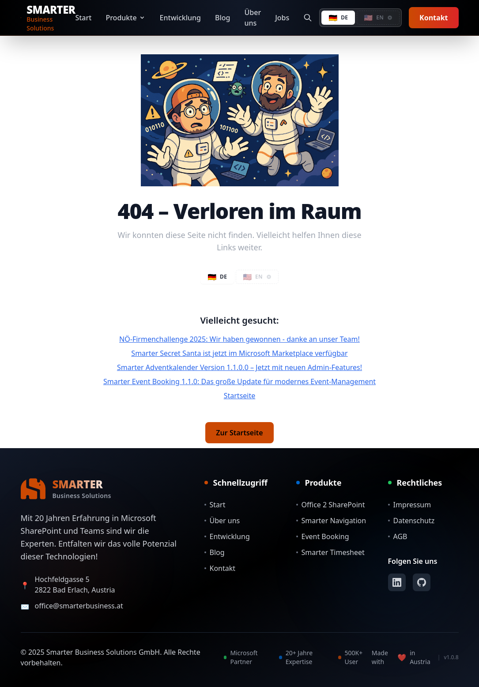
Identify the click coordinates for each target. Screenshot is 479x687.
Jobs (282, 18)
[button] (378, 18)
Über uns (253, 18)
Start (83, 18)
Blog (222, 18)
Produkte (125, 18)
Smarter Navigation (331, 520)
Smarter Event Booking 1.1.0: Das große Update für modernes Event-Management (239, 381)
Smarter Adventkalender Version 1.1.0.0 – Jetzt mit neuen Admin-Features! (239, 367)
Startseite (240, 395)
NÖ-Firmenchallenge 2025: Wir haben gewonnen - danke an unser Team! (239, 339)
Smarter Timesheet (330, 552)
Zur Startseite (239, 433)
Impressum (409, 505)
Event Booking (322, 536)
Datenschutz (411, 520)
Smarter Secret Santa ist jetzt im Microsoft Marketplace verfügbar (239, 353)
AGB (397, 536)
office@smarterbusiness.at (79, 606)
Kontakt (433, 18)
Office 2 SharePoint (330, 505)
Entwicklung (180, 18)
